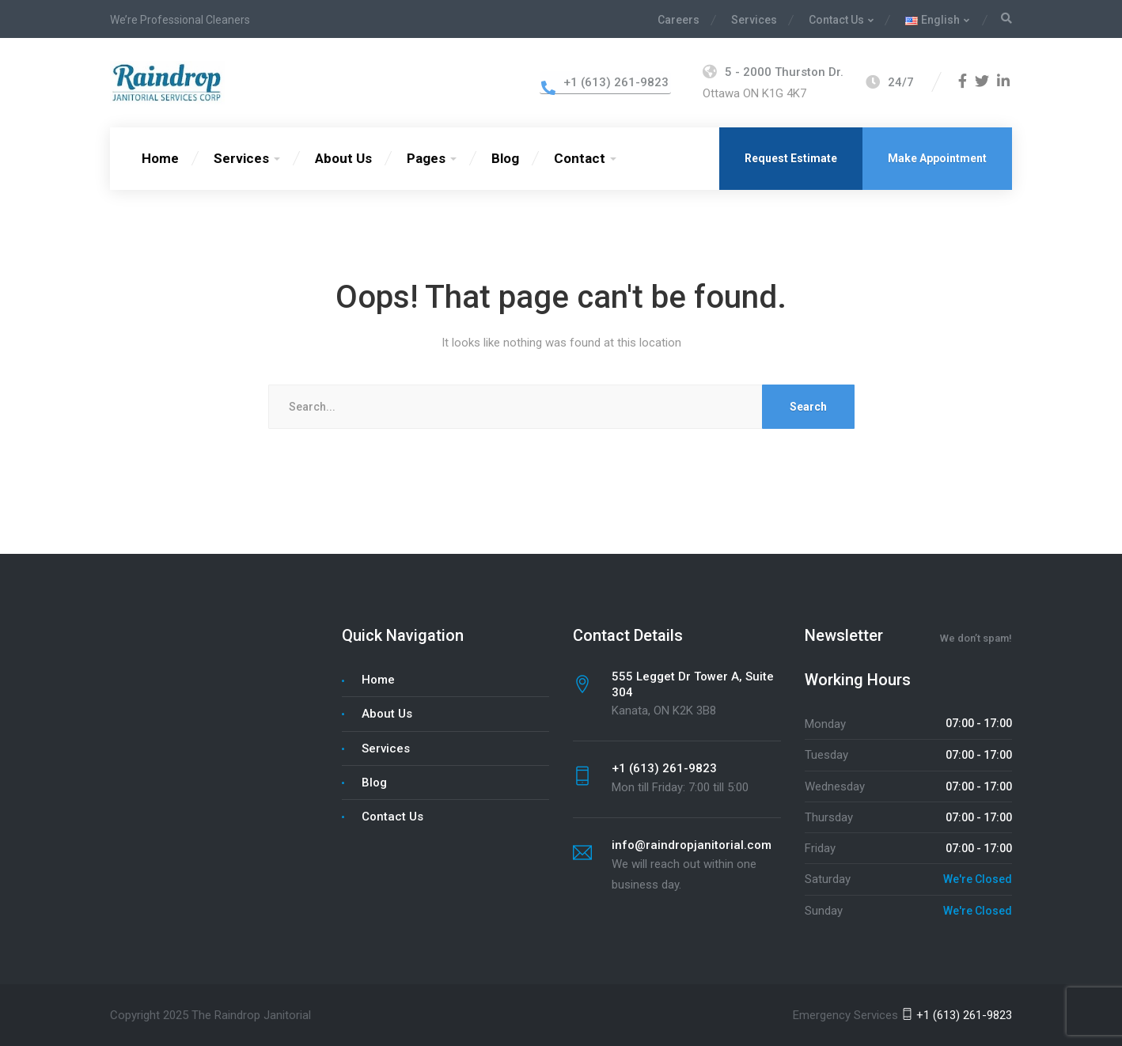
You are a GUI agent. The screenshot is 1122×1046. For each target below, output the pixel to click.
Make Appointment (937, 158)
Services (754, 19)
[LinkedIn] (1003, 82)
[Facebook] (962, 82)
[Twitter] (981, 82)
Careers (678, 19)
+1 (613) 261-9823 (956, 1015)
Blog (505, 158)
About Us (343, 158)
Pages (426, 158)
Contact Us (836, 19)
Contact (579, 158)
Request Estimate (791, 158)
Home (160, 158)
